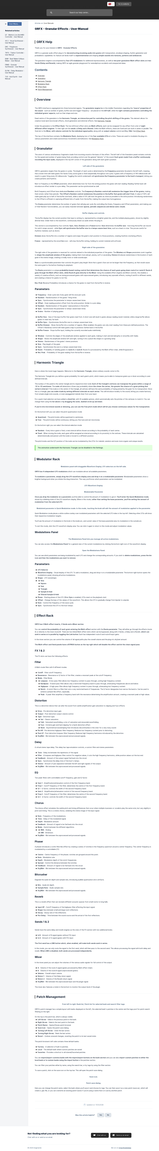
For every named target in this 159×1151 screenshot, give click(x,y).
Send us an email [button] (122, 1135)
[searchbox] (79, 12)
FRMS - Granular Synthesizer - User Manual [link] (14, 66)
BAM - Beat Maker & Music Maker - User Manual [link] (14, 60)
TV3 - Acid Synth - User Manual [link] (13, 78)
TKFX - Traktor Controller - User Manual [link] (15, 54)
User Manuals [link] (49, 23)
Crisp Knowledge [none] (125, 1148)
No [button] (108, 1115)
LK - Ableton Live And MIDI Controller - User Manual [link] (14, 36)
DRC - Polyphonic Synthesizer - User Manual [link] (14, 48)
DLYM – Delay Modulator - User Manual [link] (14, 72)
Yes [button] (100, 1115)
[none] (111, 4)
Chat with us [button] (101, 1135)
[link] (13, 24)
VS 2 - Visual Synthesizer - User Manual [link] (14, 42)
